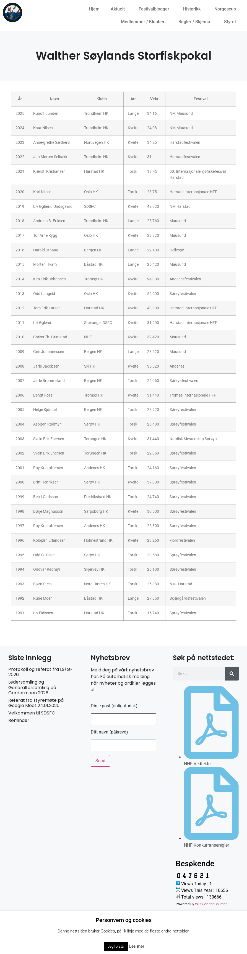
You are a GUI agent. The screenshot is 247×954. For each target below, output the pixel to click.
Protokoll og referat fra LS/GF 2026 (40, 672)
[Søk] (232, 674)
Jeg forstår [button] (116, 946)
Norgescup (226, 9)
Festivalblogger (155, 9)
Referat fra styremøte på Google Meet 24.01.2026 (36, 703)
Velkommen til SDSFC (31, 713)
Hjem (94, 9)
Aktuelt (119, 9)
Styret (231, 22)
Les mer (136, 946)
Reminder (18, 720)
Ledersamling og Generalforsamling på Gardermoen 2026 (32, 687)
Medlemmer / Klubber (144, 22)
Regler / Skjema (195, 22)
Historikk (193, 9)
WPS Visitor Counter (211, 904)
